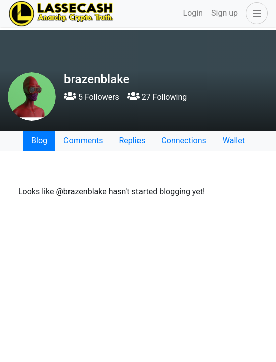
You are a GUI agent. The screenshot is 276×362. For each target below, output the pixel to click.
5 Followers (91, 97)
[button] (255, 13)
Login (193, 13)
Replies (132, 140)
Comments (83, 140)
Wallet (234, 140)
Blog (39, 140)
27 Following (157, 97)
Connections (183, 140)
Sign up (224, 13)
